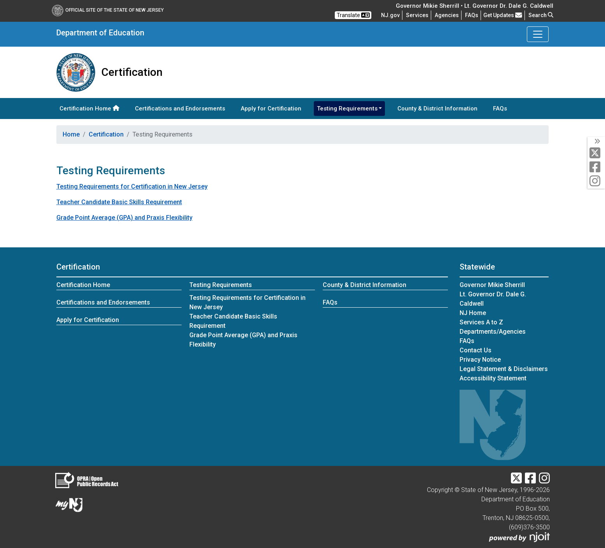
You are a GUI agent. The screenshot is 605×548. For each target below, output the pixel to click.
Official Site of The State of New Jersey (108, 10)
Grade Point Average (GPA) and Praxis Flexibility (124, 217)
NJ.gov (390, 15)
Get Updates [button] (502, 15)
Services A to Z (481, 322)
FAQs (500, 108)
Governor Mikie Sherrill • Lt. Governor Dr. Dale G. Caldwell (474, 5)
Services (417, 15)
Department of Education (100, 32)
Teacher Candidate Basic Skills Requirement (119, 202)
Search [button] (540, 15)
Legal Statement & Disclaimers (504, 369)
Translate (353, 15)
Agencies (447, 15)
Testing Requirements (220, 285)
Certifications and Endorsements (180, 108)
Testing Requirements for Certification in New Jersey (132, 186)
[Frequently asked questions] (471, 15)
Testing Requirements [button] (347, 108)
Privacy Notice (480, 359)
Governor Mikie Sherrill (492, 285)
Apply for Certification (271, 108)
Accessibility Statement (493, 378)
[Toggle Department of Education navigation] (538, 34)
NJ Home (473, 313)
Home (71, 134)
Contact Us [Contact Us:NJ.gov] (475, 350)
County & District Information (437, 108)
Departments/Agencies (493, 331)
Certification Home (89, 108)
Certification (106, 134)
